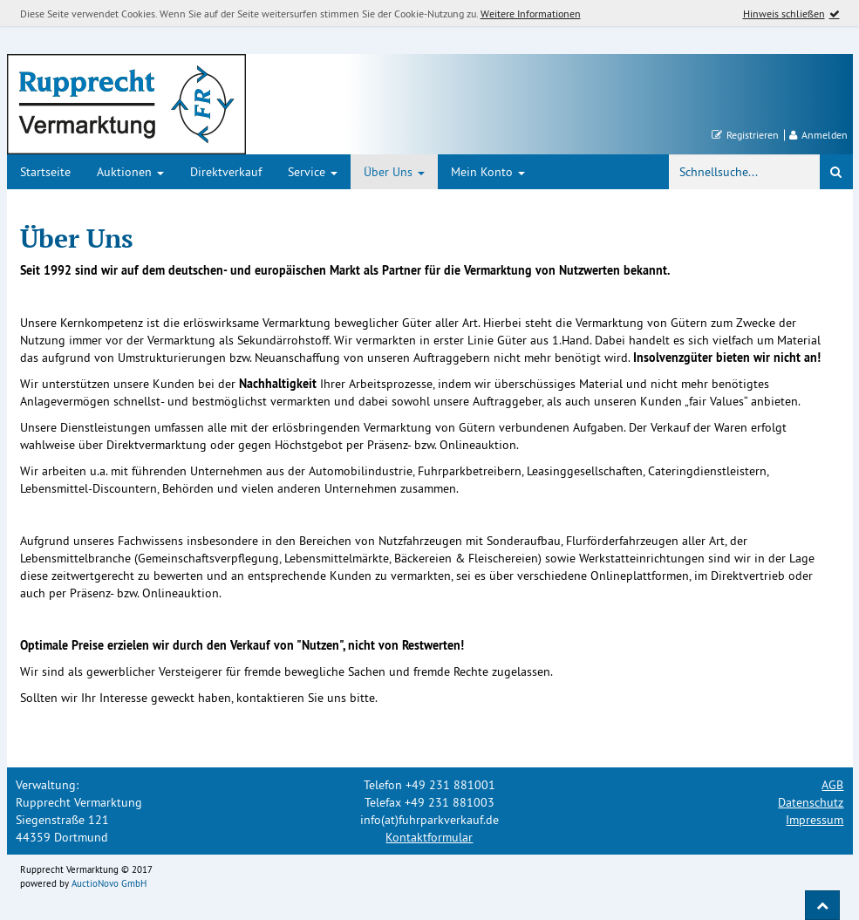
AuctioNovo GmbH (109, 883)
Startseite (45, 172)
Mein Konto (488, 172)
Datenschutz (810, 802)
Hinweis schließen (784, 13)
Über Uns (394, 172)
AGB (832, 785)
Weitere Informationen (531, 13)
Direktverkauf (226, 172)
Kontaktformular (429, 837)
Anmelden (818, 135)
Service (312, 172)
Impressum (814, 820)
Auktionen (130, 172)
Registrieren (745, 135)
